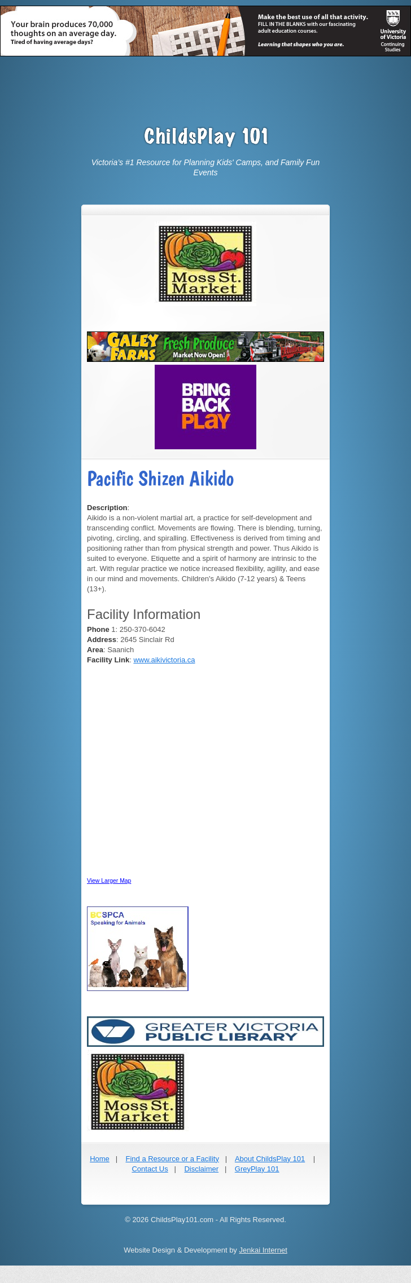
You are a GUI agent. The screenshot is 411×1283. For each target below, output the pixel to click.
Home (100, 1158)
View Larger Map (109, 881)
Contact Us (150, 1169)
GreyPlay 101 (257, 1169)
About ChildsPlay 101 (270, 1158)
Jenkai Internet (263, 1250)
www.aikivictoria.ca (164, 660)
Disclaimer (201, 1169)
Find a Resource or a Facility (171, 1158)
